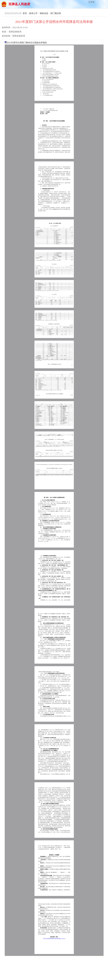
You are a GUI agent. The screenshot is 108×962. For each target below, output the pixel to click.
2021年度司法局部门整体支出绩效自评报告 (54, 499)
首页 (25, 13)
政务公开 (33, 13)
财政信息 (44, 13)
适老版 (91, 2)
